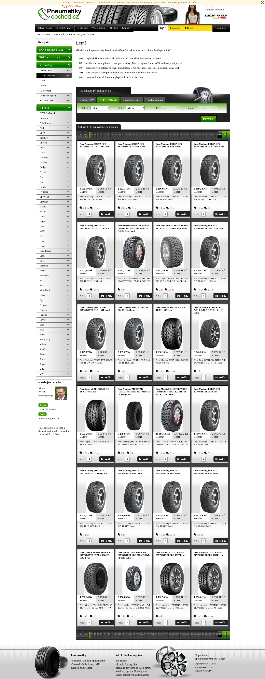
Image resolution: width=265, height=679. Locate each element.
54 (225, 134)
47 (205, 134)
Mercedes (44, 275)
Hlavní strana (44, 34)
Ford (42, 182)
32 (164, 134)
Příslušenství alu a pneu (55, 57)
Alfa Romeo (45, 123)
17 (123, 134)
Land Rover (45, 251)
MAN (42, 260)
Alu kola (55, 106)
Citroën (43, 142)
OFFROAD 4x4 (47, 113)
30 (159, 134)
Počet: (82, 214)
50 (214, 134)
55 (228, 134)
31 (161, 134)
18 (125, 134)
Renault (43, 315)
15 (117, 134)
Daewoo (44, 157)
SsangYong (45, 339)
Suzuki (43, 349)
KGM (42, 231)
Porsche (43, 310)
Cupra (42, 147)
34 (170, 134)
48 (208, 134)
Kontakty (127, 27)
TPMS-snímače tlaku (55, 48)
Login (222, 658)
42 (192, 134)
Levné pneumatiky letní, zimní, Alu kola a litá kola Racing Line (62, 10)
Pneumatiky (55, 64)
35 (172, 134)
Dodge (43, 167)
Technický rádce (64, 27)
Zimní (44, 85)
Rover (42, 319)
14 (114, 134)
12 (109, 134)
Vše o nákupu (99, 27)
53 (222, 134)
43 (194, 134)
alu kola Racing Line (126, 664)
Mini (42, 285)
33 (167, 134)
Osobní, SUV (87, 99)
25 (145, 134)
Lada (42, 241)
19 (128, 134)
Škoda (43, 354)
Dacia (42, 152)
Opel (42, 300)
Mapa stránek (202, 655)
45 (200, 134)
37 (178, 134)
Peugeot (43, 305)
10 (104, 134)
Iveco (42, 216)
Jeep (42, 226)
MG (41, 280)
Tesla (42, 359)
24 (142, 134)
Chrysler (44, 201)
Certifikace (82, 27)
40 (186, 134)
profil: (156, 107)
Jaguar (43, 221)
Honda (43, 187)
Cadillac (44, 137)
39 (183, 134)
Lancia (43, 246)
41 (189, 134)
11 (106, 134)
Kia (41, 236)
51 (217, 134)
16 (120, 134)
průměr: (192, 107)
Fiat (41, 177)
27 (150, 134)
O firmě (114, 27)
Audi (42, 128)
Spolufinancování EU (206, 658)
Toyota (43, 364)
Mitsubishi (45, 290)
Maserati (44, 265)
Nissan (43, 295)
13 (112, 134)
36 (175, 134)
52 (219, 134)
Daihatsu (44, 162)
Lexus (42, 255)
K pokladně (219, 28)
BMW (43, 132)
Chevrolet (44, 196)
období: (85, 107)
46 (203, 134)
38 (181, 134)
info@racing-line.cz (48, 418)
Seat (42, 329)
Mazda (43, 270)
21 (134, 134)
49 (211, 134)
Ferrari (43, 172)
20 (131, 134)
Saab (42, 324)
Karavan (44, 118)
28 (153, 134)
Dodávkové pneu (132, 99)
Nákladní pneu (154, 99)
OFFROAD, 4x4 (108, 99)
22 (136, 134)
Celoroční (46, 90)
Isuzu (42, 211)
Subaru (43, 344)
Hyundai (44, 192)
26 (147, 134)
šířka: (121, 107)
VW (42, 374)
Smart (42, 334)
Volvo (42, 369)
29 (156, 134)
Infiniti (43, 206)
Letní (43, 80)
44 (197, 134)
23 (139, 134)
